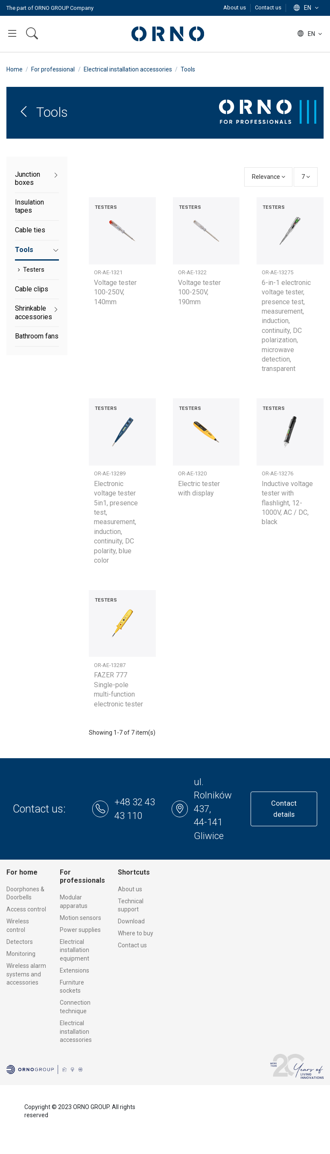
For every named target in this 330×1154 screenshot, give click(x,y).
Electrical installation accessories (76, 1031)
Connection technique (75, 1007)
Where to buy (135, 933)
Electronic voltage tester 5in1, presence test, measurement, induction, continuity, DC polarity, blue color (116, 522)
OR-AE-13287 (110, 665)
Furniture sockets (72, 986)
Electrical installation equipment (74, 950)
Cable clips (31, 289)
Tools (24, 250)
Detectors (19, 941)
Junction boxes (27, 178)
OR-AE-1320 (192, 473)
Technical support (130, 905)
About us (235, 7)
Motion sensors (80, 917)
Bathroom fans (36, 336)
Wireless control (17, 925)
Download (131, 921)
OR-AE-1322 (192, 272)
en (307, 7)
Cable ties (30, 230)
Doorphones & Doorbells (25, 893)
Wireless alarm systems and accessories (26, 974)
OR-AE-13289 (110, 473)
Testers (33, 269)
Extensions (74, 970)
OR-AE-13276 (277, 473)
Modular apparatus (74, 901)
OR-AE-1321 (108, 272)
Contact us (268, 7)
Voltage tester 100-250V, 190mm (199, 292)
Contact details (284, 808)
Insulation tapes (29, 206)
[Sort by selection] (268, 177)
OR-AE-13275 (277, 272)
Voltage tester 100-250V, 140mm (115, 292)
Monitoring (20, 953)
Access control (26, 909)
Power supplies (80, 929)
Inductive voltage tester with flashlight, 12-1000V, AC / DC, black (287, 503)
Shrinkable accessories (33, 312)
